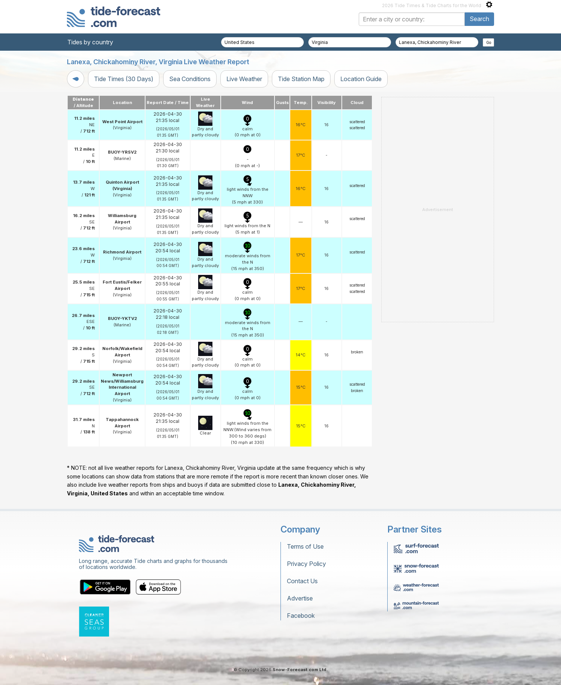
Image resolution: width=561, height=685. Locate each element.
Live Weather (244, 79)
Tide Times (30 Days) (123, 79)
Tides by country (90, 42)
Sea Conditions (190, 79)
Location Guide (361, 79)
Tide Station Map (301, 79)
